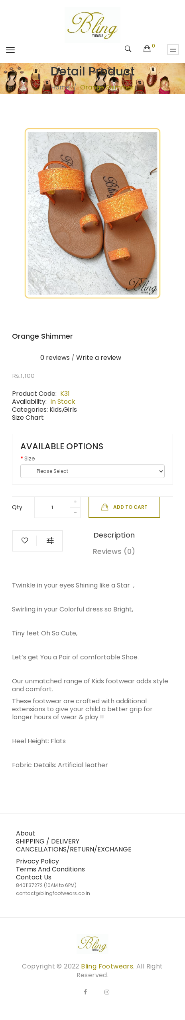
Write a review (98, 357)
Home (60, 87)
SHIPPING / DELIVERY (47, 841)
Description (114, 535)
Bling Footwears (107, 966)
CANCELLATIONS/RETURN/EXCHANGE (74, 849)
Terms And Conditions (50, 869)
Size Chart (28, 417)
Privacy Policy (37, 861)
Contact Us (33, 877)
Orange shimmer (107, 87)
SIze (29, 458)
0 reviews (55, 357)
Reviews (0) (114, 551)
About (25, 833)
